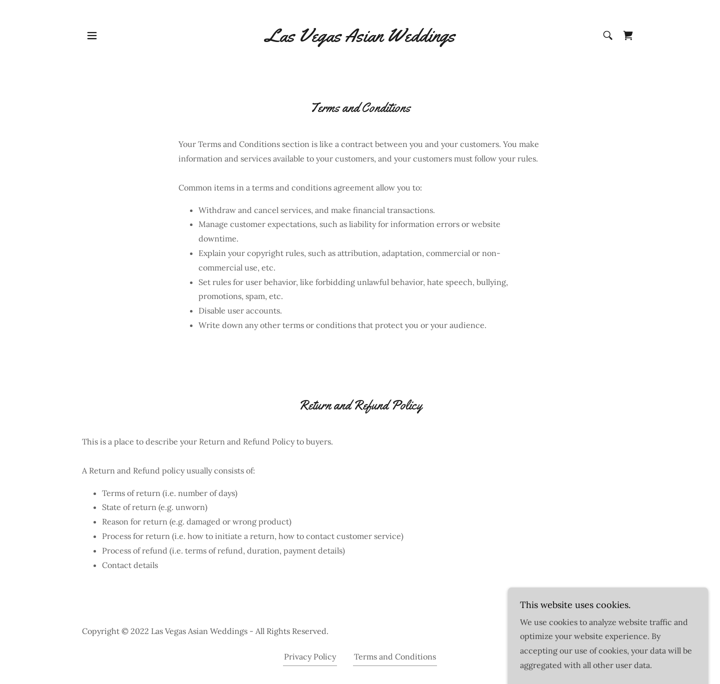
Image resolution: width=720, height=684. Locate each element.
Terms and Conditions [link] (395, 657)
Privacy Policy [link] (310, 657)
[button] (92, 36)
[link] (360, 35)
